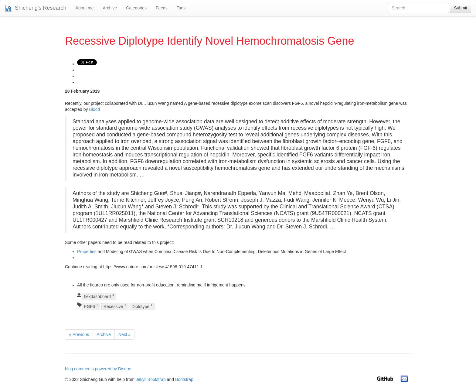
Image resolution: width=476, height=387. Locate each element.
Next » (124, 334)
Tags (181, 7)
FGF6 (91, 306)
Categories (136, 7)
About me (85, 7)
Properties (87, 251)
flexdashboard (99, 296)
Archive (110, 7)
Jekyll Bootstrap (151, 379)
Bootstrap (184, 379)
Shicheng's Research (35, 8)
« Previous (79, 334)
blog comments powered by (98, 368)
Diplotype (142, 306)
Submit (460, 7)
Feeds (162, 7)
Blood (94, 109)
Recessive (115, 306)
